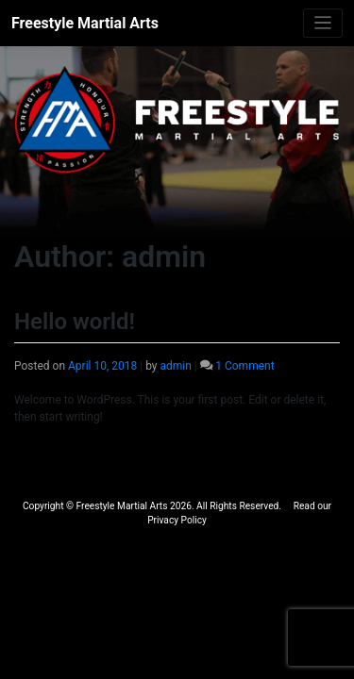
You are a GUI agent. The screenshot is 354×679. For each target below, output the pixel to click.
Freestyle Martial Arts (85, 23)
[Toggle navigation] (323, 23)
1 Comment (244, 366)
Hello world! (74, 321)
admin (175, 366)
